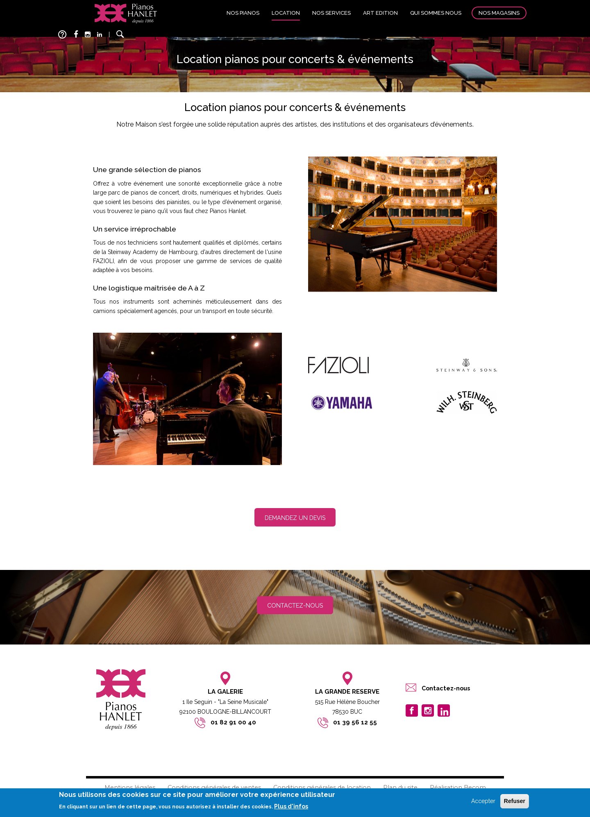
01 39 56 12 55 (355, 722)
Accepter (483, 801)
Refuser (514, 801)
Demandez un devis (295, 517)
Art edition (380, 13)
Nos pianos (243, 13)
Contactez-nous (295, 605)
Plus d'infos (291, 806)
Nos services (331, 13)
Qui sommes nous (435, 13)
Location (286, 13)
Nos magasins (499, 13)
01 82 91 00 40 (233, 722)
